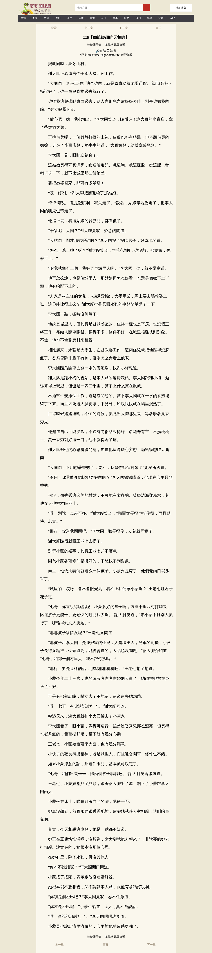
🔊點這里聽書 (106, 51)
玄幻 (46, 18)
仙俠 (81, 18)
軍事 (115, 18)
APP (172, 18)
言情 (103, 18)
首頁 (23, 18)
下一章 (123, 27)
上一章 (88, 27)
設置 (54, 27)
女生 (35, 18)
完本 (161, 18)
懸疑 (149, 18)
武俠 (69, 18)
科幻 (138, 18)
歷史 (126, 18)
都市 (92, 18)
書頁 (158, 27)
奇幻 (58, 18)
